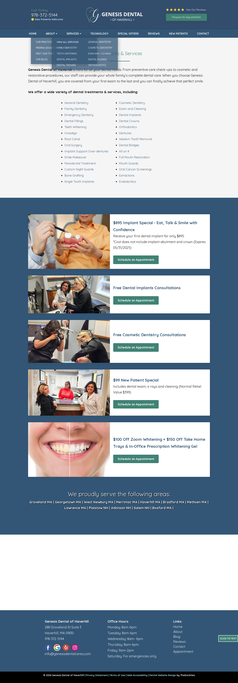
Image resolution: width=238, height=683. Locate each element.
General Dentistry (76, 103)
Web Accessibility (137, 675)
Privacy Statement (97, 675)
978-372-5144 (44, 15)
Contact (203, 33)
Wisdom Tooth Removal (135, 139)
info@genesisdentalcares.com (68, 654)
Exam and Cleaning (132, 109)
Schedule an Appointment (136, 260)
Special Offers (128, 33)
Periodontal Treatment (80, 163)
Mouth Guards (128, 163)
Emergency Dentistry (78, 115)
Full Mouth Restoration (134, 157)
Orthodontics (128, 127)
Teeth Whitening (75, 127)
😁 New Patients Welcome (47, 19)
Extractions (126, 175)
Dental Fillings (73, 121)
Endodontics (127, 181)
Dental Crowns (129, 121)
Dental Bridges (129, 145)
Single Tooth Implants (79, 181)
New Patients (178, 33)
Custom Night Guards (79, 169)
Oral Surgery (73, 145)
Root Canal (72, 139)
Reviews (154, 33)
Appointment (183, 651)
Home (33, 33)
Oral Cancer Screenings (135, 169)
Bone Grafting (74, 175)
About (50, 33)
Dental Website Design (162, 675)
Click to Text (228, 638)
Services (73, 33)
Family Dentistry (75, 109)
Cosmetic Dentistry (132, 103)
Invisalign (70, 133)
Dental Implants (130, 115)
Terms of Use (117, 675)
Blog (176, 637)
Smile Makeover (75, 157)
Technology (99, 33)
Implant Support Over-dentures (86, 151)
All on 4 (124, 151)
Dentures (125, 133)
